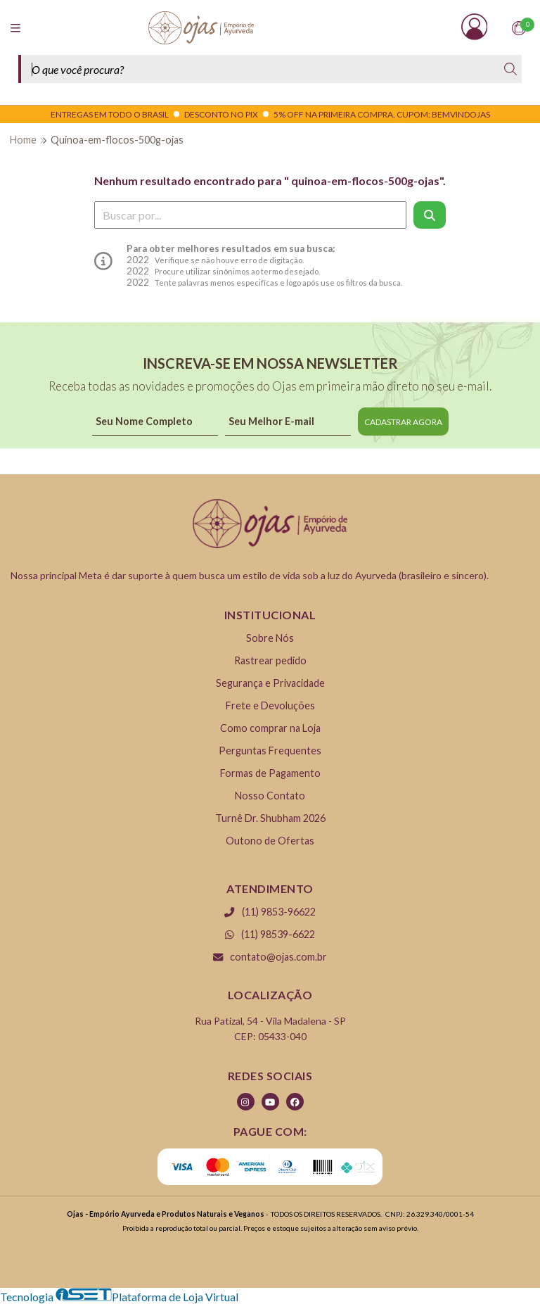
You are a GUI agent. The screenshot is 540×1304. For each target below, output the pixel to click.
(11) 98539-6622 (270, 934)
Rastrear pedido (270, 660)
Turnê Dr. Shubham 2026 (270, 818)
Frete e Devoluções (270, 705)
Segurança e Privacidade (270, 683)
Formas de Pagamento (270, 773)
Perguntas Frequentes (270, 751)
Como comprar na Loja (270, 728)
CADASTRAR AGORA (403, 422)
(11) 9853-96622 (269, 912)
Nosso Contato (270, 796)
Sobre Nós (270, 638)
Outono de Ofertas (270, 841)
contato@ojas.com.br (270, 957)
